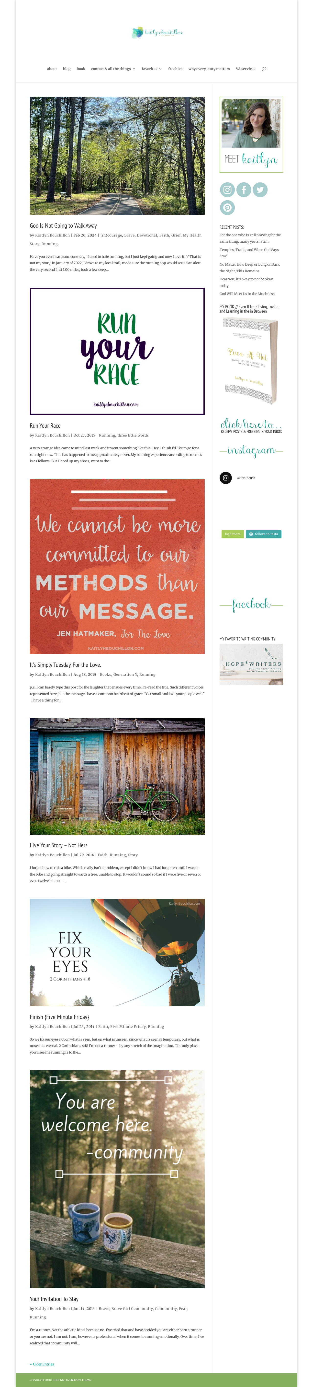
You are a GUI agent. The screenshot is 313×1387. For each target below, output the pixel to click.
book (81, 69)
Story (133, 855)
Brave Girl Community (132, 1308)
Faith (164, 235)
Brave (129, 235)
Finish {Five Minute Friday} (59, 1017)
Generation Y (125, 674)
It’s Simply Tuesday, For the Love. (65, 665)
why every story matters (209, 69)
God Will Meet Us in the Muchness (247, 294)
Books (105, 674)
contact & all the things (111, 69)
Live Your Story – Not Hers (59, 845)
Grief (176, 235)
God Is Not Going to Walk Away (63, 225)
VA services (245, 69)
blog (67, 69)
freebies (175, 69)
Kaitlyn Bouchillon (52, 235)
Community (166, 1308)
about (52, 69)
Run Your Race (45, 425)
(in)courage (111, 235)
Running (50, 244)
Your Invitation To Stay (54, 1299)
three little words (133, 435)
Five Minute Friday (128, 1026)
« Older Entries (42, 1364)
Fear (183, 1308)
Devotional (147, 235)
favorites (149, 69)
